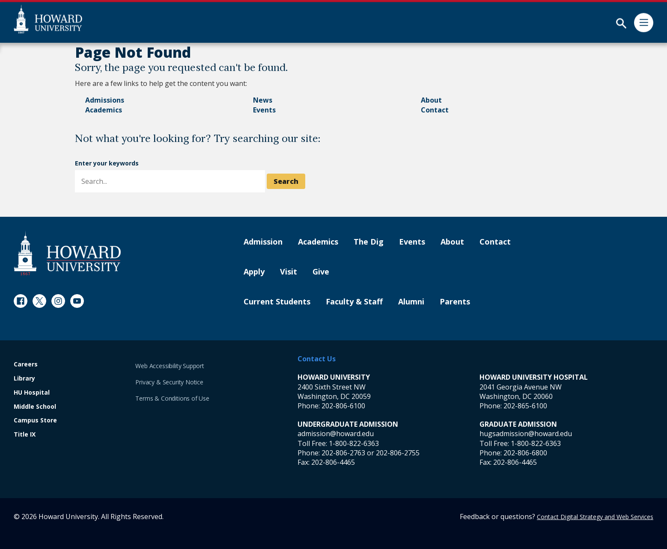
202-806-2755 (398, 453)
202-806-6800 (525, 453)
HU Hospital (32, 392)
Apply (254, 272)
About (431, 100)
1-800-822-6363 (354, 443)
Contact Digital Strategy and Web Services (595, 517)
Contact (435, 110)
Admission (263, 242)
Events (264, 110)
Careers (26, 364)
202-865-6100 (525, 405)
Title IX (25, 434)
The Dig (369, 242)
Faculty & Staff (354, 302)
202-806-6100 (343, 405)
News (262, 100)
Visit (288, 272)
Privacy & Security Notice (169, 382)
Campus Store (35, 420)
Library (24, 378)
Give (321, 272)
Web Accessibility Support (169, 366)
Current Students (277, 302)
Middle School (35, 406)
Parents (455, 302)
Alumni (411, 302)
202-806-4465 (333, 462)
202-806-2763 (343, 453)
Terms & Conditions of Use (172, 398)
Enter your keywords (107, 163)
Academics (103, 110)
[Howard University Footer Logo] (67, 252)
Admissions (104, 100)
